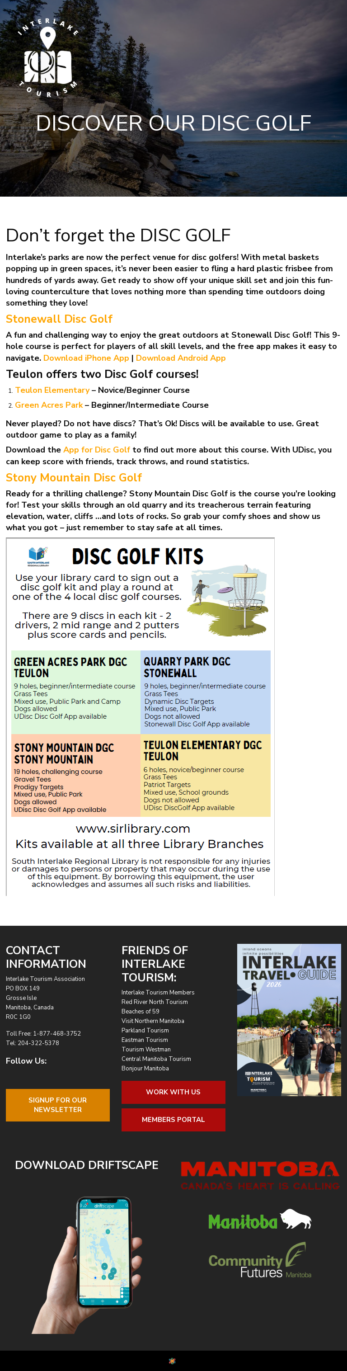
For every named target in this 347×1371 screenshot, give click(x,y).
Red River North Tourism (155, 1002)
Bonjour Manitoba (145, 1069)
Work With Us (173, 1092)
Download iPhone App (86, 358)
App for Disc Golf (96, 449)
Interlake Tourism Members (158, 993)
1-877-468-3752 (57, 1034)
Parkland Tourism (145, 1031)
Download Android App (181, 358)
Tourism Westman (146, 1050)
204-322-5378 (38, 1043)
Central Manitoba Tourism (156, 1059)
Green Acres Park (49, 405)
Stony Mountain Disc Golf (74, 477)
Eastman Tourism (145, 1040)
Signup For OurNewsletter (57, 1105)
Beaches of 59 (140, 1012)
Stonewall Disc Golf (59, 319)
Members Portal (173, 1119)
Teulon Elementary (52, 390)
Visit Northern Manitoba (153, 1021)
